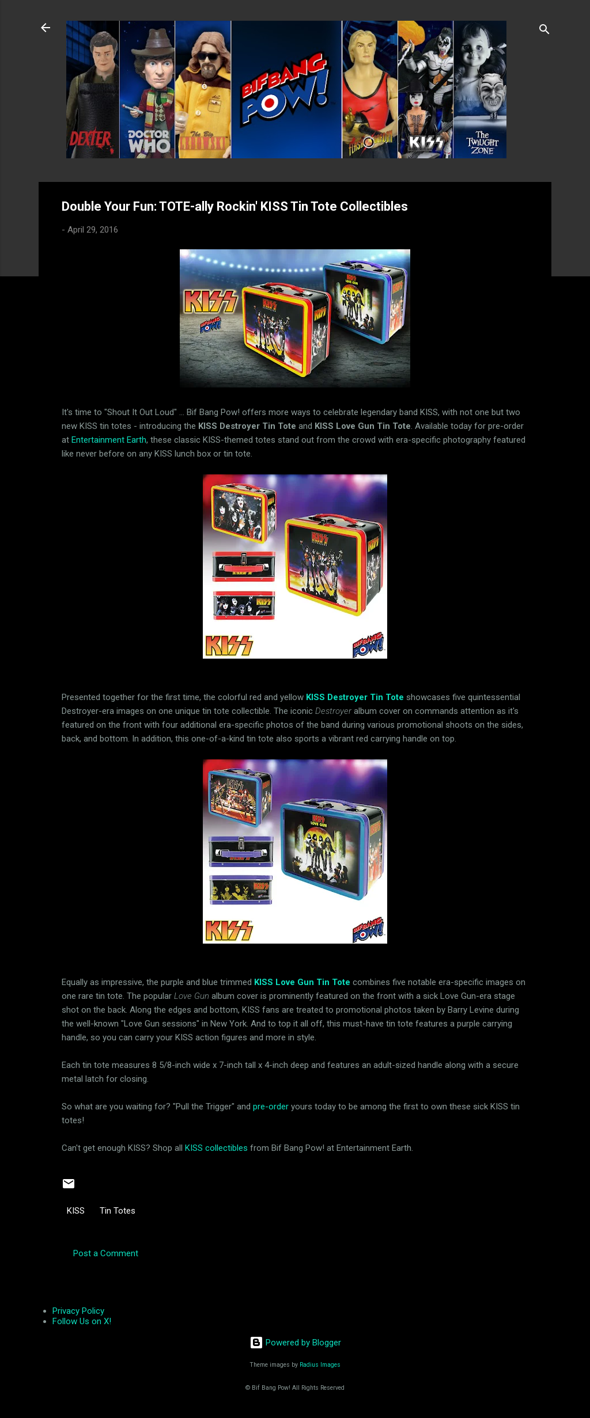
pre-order (271, 1106)
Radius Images (320, 1364)
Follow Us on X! (81, 1321)
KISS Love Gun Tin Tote (302, 982)
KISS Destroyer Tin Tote (355, 697)
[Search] (544, 31)
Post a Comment (105, 1253)
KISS (76, 1211)
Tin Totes (117, 1211)
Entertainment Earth (108, 440)
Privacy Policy (78, 1311)
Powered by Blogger (295, 1342)
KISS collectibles (216, 1148)
